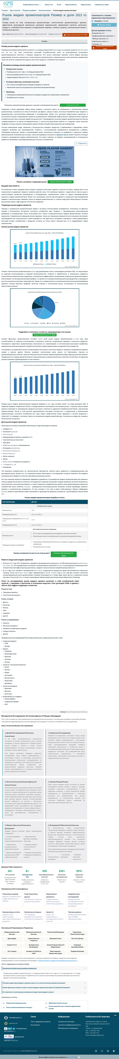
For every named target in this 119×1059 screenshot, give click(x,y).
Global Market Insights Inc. (11, 1051)
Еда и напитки (15, 10)
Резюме (44, 41)
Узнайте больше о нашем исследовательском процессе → (58, 961)
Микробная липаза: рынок (58, 1003)
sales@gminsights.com (96, 1035)
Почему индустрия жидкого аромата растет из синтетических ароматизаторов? (45, 983)
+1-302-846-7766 (94, 1031)
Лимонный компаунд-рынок (16, 1003)
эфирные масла (62, 135)
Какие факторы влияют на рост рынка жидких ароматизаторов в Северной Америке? (45, 987)
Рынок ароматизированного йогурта (19, 1007)
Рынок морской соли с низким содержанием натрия (64, 1007)
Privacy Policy (71, 1057)
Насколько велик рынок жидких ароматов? (45, 968)
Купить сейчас (104, 25)
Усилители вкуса (45, 10)
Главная (5, 10)
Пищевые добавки (29, 10)
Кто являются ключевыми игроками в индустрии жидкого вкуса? (45, 992)
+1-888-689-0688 (96, 1028)
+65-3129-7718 (94, 1033)
